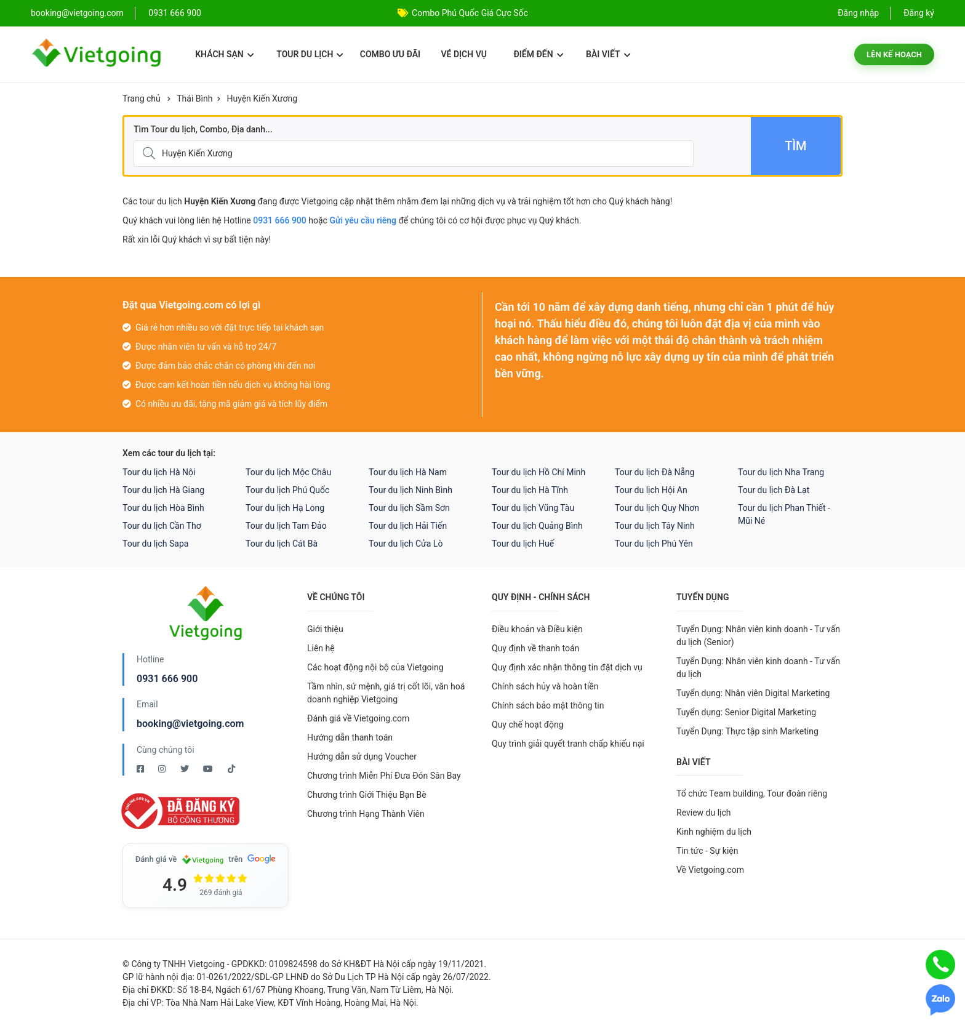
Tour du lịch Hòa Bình (163, 508)
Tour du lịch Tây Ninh (655, 526)
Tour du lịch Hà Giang (163, 490)
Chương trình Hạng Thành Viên (366, 814)
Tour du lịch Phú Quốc (287, 490)
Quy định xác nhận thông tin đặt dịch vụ (567, 667)
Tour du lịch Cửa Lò (405, 543)
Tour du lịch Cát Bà (282, 543)
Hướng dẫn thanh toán (350, 737)
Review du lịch (703, 812)
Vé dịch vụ (464, 54)
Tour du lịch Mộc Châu (288, 472)
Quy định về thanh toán (535, 648)
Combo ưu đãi (390, 54)
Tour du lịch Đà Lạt (773, 490)
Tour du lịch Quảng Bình (537, 526)
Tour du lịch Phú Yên (654, 543)
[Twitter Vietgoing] (185, 769)
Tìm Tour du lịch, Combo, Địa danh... (203, 129)
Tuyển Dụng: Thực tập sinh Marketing (747, 731)
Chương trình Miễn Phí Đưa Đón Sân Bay (384, 776)
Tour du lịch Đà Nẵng (655, 472)
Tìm (795, 146)
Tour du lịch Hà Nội (158, 472)
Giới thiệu (325, 629)
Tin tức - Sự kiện (707, 851)
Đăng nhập (858, 13)
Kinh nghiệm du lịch (713, 832)
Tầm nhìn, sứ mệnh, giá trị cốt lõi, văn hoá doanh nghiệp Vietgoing (386, 692)
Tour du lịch (309, 54)
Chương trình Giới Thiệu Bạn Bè (366, 795)
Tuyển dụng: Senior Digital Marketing (746, 712)
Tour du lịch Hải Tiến (408, 526)
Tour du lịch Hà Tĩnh (530, 490)
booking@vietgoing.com (190, 723)
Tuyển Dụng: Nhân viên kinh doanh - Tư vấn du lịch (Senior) (758, 635)
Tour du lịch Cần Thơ (161, 526)
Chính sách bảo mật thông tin (548, 705)
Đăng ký (918, 13)
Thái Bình (194, 98)
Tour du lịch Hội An (651, 490)
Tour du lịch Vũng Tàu (533, 508)
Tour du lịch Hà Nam (408, 472)
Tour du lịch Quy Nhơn (657, 508)
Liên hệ (321, 648)
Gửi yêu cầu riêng (362, 220)
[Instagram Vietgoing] (162, 769)
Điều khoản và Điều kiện (537, 629)
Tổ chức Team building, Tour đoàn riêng (751, 793)
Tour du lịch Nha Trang (781, 472)
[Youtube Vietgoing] (209, 769)
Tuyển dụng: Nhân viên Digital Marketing (753, 693)
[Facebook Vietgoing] (141, 769)
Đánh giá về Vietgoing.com (358, 718)
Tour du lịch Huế (523, 543)
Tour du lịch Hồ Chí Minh (538, 472)
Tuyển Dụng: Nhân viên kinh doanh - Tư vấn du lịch (758, 667)
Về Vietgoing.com (710, 870)
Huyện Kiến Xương (261, 98)
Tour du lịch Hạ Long (285, 508)
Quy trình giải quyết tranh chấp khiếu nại (568, 744)
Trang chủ (141, 98)
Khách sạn (224, 54)
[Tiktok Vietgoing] (231, 769)
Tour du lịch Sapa (155, 543)
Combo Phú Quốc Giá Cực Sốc (470, 13)
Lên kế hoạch (894, 54)
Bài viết (608, 54)
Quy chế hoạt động (528, 724)
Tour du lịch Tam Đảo (286, 526)
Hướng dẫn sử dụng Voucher (362, 756)
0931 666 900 (174, 13)
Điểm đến (538, 54)
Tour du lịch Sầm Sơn (409, 508)
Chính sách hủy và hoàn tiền (545, 686)
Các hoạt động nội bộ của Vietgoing (375, 667)
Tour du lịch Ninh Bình (410, 490)
